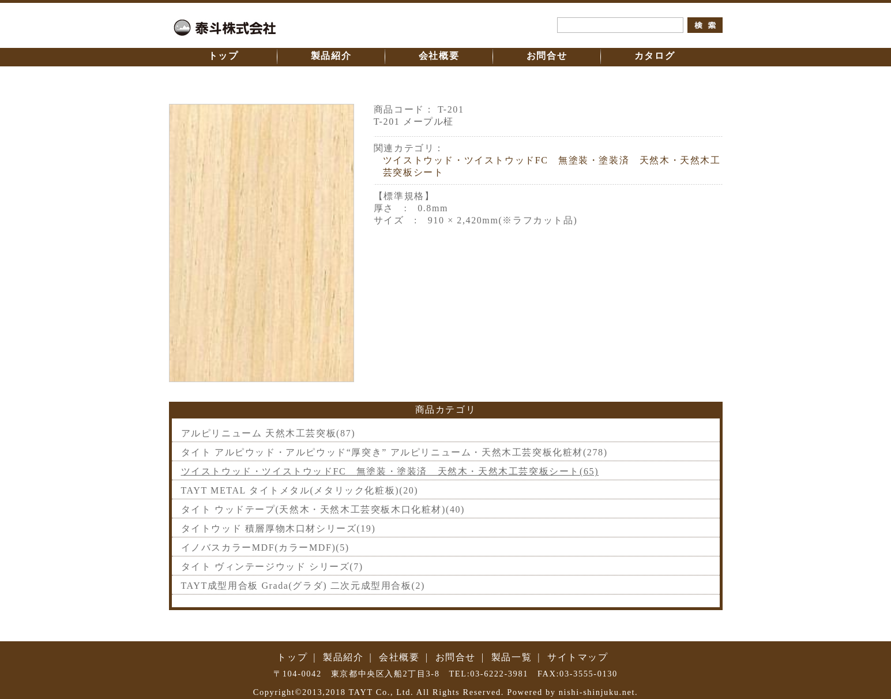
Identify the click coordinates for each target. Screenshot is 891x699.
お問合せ (547, 56)
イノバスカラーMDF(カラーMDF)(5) (265, 547)
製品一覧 (511, 657)
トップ (223, 56)
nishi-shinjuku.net (597, 692)
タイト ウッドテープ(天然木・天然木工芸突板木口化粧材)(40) (323, 509)
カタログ (654, 56)
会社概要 (439, 56)
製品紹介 (331, 56)
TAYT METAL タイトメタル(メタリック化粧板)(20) (300, 490)
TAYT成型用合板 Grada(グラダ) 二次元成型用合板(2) (303, 585)
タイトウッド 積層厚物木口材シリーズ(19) (278, 528)
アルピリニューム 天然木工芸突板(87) (268, 433)
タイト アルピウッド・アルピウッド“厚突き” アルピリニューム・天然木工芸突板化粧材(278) (394, 452)
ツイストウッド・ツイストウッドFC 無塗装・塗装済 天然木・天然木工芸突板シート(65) (390, 471)
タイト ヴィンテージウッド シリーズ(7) (272, 566)
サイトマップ (577, 657)
